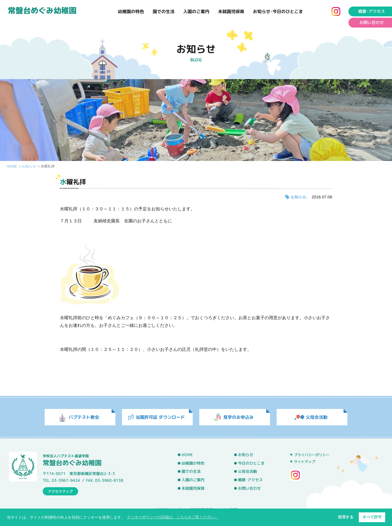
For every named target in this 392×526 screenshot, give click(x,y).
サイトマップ (304, 461)
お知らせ (29, 166)
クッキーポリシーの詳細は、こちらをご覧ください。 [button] (172, 517)
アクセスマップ (60, 491)
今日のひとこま (251, 463)
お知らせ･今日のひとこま (278, 11)
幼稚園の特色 (131, 11)
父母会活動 (247, 471)
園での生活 (163, 11)
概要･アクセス (250, 480)
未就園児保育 (231, 11)
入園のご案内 (196, 11)
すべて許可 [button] (372, 517)
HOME (12, 166)
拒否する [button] (345, 517)
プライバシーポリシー (311, 454)
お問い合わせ (249, 488)
